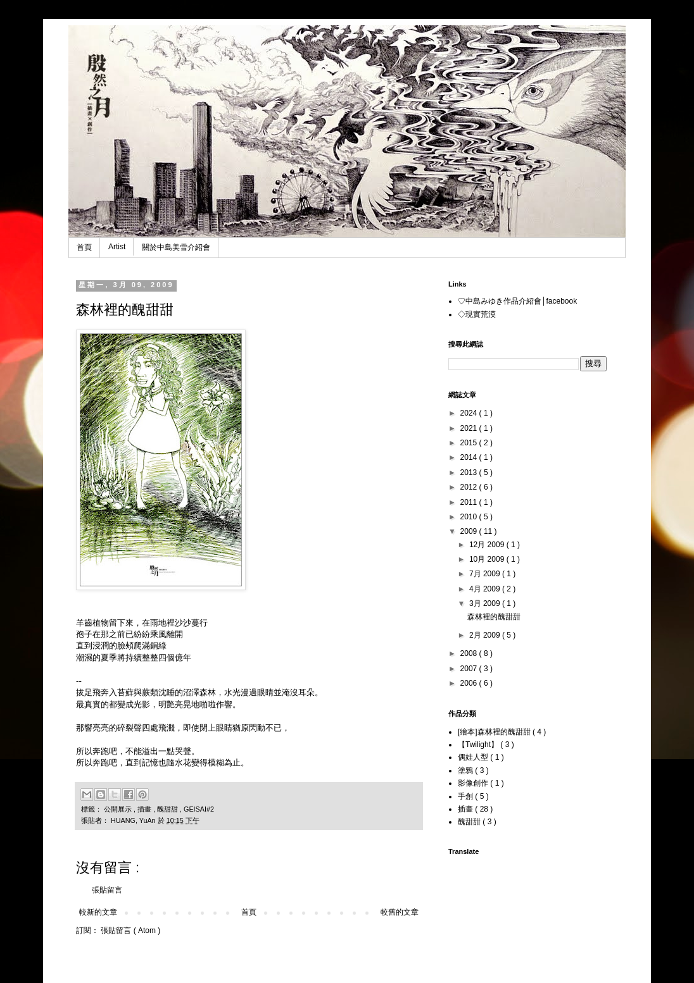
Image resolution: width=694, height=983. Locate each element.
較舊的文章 (400, 912)
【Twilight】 (479, 744)
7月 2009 (485, 573)
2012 (469, 487)
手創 (466, 796)
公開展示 (119, 809)
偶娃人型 (474, 757)
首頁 (84, 247)
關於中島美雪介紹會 (176, 247)
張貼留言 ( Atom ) (130, 930)
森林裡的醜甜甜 (493, 616)
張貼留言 (107, 890)
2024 (469, 413)
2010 (469, 516)
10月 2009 (488, 559)
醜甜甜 (168, 809)
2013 (469, 472)
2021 (469, 428)
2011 (469, 502)
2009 (469, 531)
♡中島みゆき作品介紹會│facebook (517, 301)
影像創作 (474, 783)
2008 (469, 653)
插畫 (145, 809)
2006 (469, 683)
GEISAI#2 (199, 809)
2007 (469, 668)
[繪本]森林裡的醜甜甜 (495, 731)
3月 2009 (485, 603)
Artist (116, 246)
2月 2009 (485, 635)
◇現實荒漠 (477, 314)
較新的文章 (98, 912)
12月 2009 (488, 544)
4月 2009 (485, 588)
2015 (469, 442)
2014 (469, 457)
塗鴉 (466, 770)
